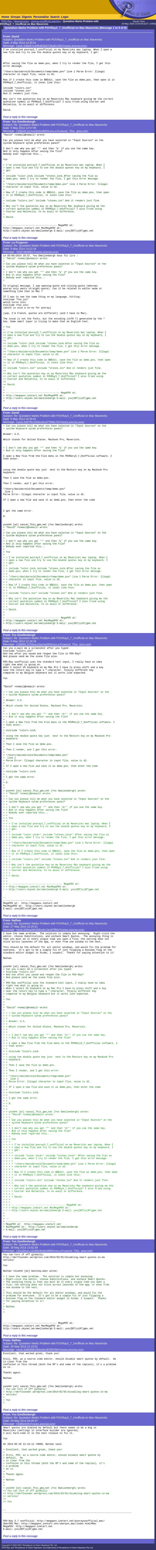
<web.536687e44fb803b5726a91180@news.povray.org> (51, 45)
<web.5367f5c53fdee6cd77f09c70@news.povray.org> (50, 422)
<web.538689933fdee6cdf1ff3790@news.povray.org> (50, 1349)
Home (5, 16)
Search (55, 16)
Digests (27, 16)
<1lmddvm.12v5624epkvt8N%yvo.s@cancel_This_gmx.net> (54, 1250)
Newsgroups (21, 21)
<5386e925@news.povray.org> (36, 1423)
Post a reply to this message (20, 116)
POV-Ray (7, 21)
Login (64, 16)
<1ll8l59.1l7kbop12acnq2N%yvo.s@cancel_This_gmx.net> (54, 644)
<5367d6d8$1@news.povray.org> (37, 251)
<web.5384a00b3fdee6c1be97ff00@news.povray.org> (50, 929)
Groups (15, 16)
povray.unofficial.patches (46, 21)
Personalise (41, 16)
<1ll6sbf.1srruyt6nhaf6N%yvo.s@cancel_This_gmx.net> (52, 131)
